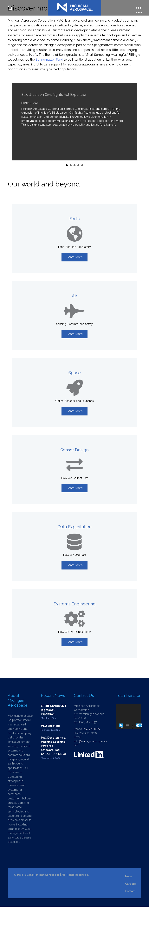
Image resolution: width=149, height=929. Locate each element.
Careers (130, 906)
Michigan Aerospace (46, 897)
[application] (128, 739)
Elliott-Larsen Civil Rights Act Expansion (54, 117)
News (128, 898)
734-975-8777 (91, 751)
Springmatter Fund (49, 82)
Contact (130, 913)
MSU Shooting (50, 748)
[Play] (121, 748)
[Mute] (138, 748)
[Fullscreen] (140, 748)
